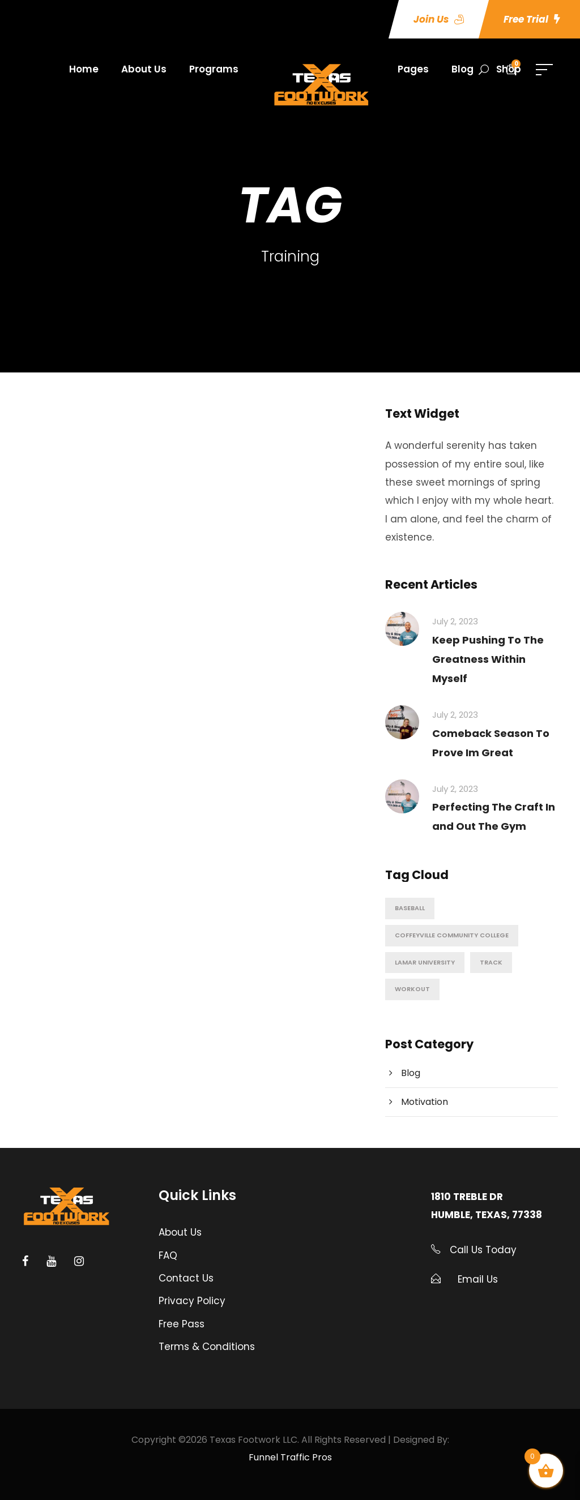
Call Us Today (482, 1250)
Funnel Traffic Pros (290, 1457)
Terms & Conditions (207, 1346)
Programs (213, 69)
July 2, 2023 (455, 621)
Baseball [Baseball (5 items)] (410, 907)
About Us (144, 69)
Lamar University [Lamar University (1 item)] (425, 962)
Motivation (424, 1101)
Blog (462, 69)
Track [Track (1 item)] (491, 962)
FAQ (168, 1255)
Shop (508, 69)
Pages (413, 69)
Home (84, 69)
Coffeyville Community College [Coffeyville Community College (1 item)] (452, 935)
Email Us (478, 1279)
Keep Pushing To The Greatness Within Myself (488, 659)
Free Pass (181, 1324)
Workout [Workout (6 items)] (412, 988)
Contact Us (186, 1278)
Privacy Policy (192, 1301)
